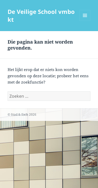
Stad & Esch (19, 114)
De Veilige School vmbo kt (41, 15)
